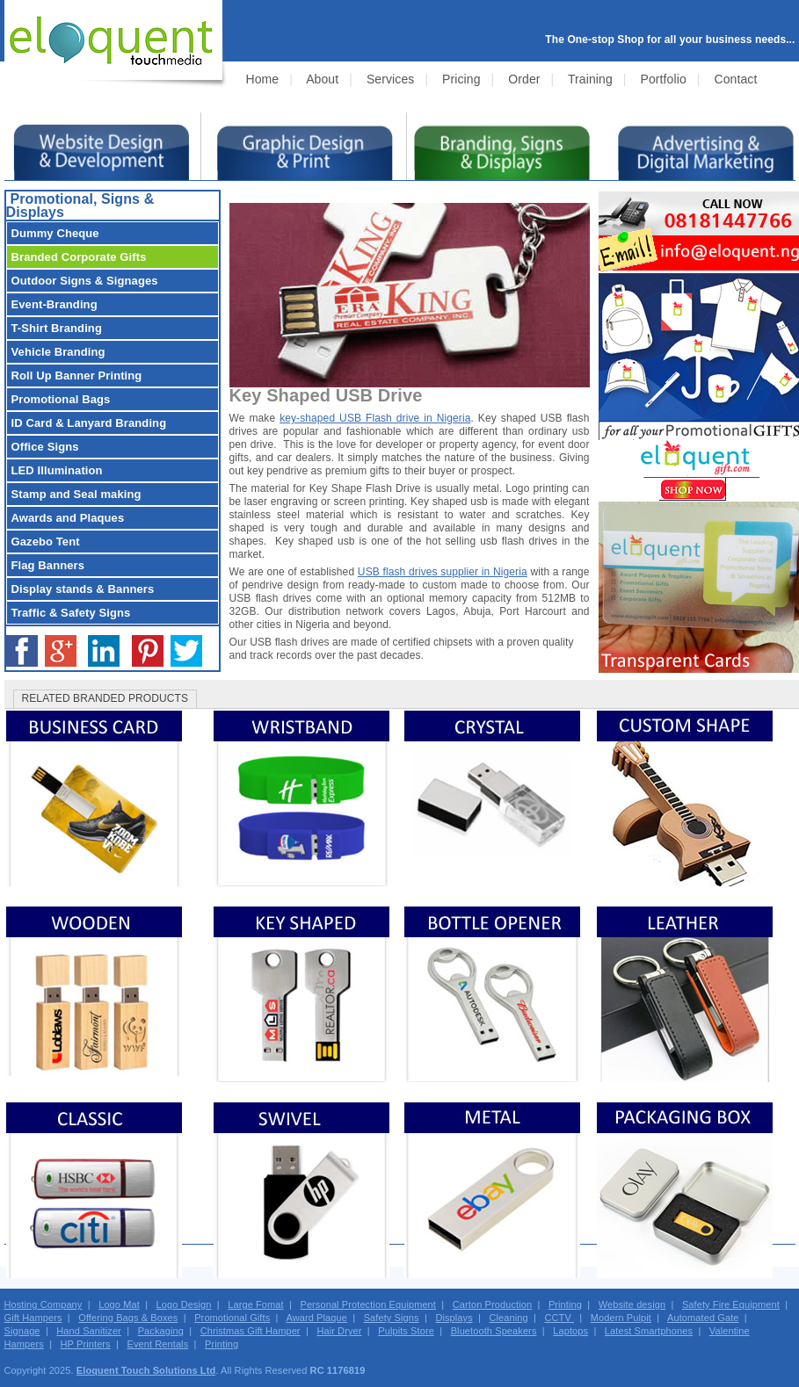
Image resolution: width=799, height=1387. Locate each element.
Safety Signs (391, 1317)
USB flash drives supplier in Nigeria (442, 572)
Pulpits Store (406, 1331)
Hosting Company (43, 1304)
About (322, 79)
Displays (453, 1317)
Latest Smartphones (649, 1331)
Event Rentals (157, 1344)
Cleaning (509, 1317)
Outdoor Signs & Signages (84, 280)
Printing (565, 1304)
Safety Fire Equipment (731, 1304)
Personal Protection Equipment (368, 1304)
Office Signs (45, 446)
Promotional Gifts (232, 1317)
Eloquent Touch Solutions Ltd (145, 1370)
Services (390, 79)
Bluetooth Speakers (494, 1331)
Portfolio (663, 79)
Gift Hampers (33, 1317)
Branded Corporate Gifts (79, 257)
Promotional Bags (61, 399)
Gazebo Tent (45, 541)
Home (263, 79)
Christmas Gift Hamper (250, 1331)
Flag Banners (48, 565)
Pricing (461, 79)
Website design (632, 1304)
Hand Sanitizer (88, 1331)
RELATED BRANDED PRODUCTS (105, 698)
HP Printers (86, 1344)
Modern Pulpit (621, 1317)
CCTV (559, 1317)
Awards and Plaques (68, 517)
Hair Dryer (338, 1331)
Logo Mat (119, 1304)
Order (524, 79)
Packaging (161, 1331)
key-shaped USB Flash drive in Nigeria (375, 418)
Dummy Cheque (55, 233)
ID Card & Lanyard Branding (89, 423)
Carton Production (492, 1304)
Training (590, 79)
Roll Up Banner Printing (76, 375)
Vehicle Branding (58, 351)
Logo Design (184, 1304)
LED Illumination (57, 470)
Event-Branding (54, 304)
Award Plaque (316, 1317)
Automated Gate (703, 1317)
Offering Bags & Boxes (128, 1317)
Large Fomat (255, 1304)
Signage (22, 1331)
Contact (735, 79)
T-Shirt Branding (56, 328)
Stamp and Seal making (76, 494)
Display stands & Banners (83, 589)
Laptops (570, 1331)
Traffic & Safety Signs (71, 612)
